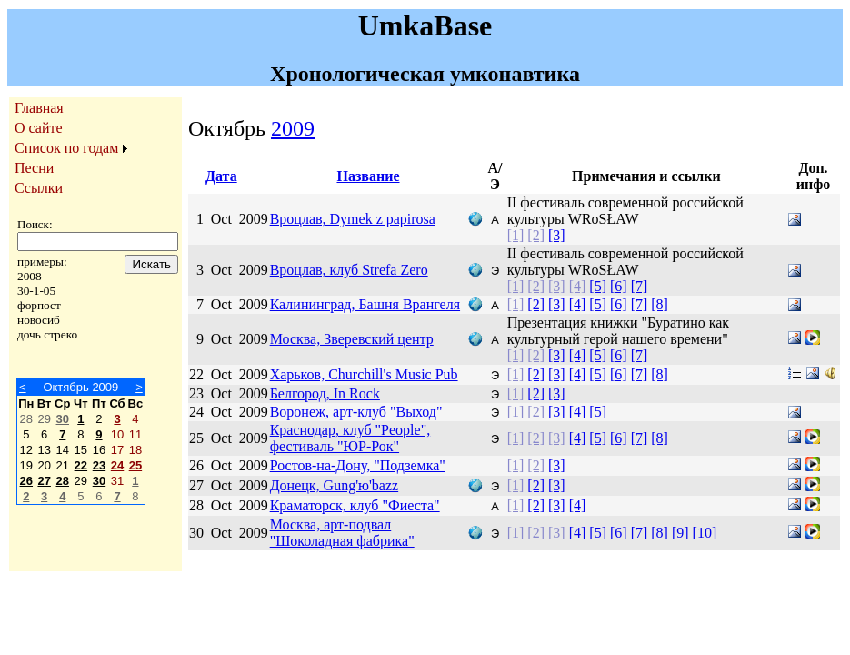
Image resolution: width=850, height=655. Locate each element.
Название (367, 176)
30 (62, 419)
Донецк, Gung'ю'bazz (334, 485)
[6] (618, 286)
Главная (39, 108)
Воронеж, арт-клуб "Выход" (356, 411)
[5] (597, 286)
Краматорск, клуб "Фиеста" (355, 505)
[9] (680, 532)
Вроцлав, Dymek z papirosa (352, 219)
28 (62, 481)
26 (26, 481)
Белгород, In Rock (325, 393)
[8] (659, 304)
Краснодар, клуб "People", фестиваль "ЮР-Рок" (350, 438)
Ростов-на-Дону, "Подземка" (357, 465)
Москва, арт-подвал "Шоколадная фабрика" (342, 533)
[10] (705, 532)
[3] (556, 235)
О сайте (39, 128)
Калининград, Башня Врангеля (365, 304)
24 (117, 465)
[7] (639, 286)
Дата (221, 176)
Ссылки (39, 188)
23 (99, 465)
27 (43, 481)
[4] (577, 286)
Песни (34, 168)
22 (81, 465)
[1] (516, 235)
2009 (293, 128)
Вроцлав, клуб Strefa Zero (349, 269)
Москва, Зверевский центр (352, 339)
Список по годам (66, 148)
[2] (536, 235)
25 (135, 465)
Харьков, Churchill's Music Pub (364, 374)
